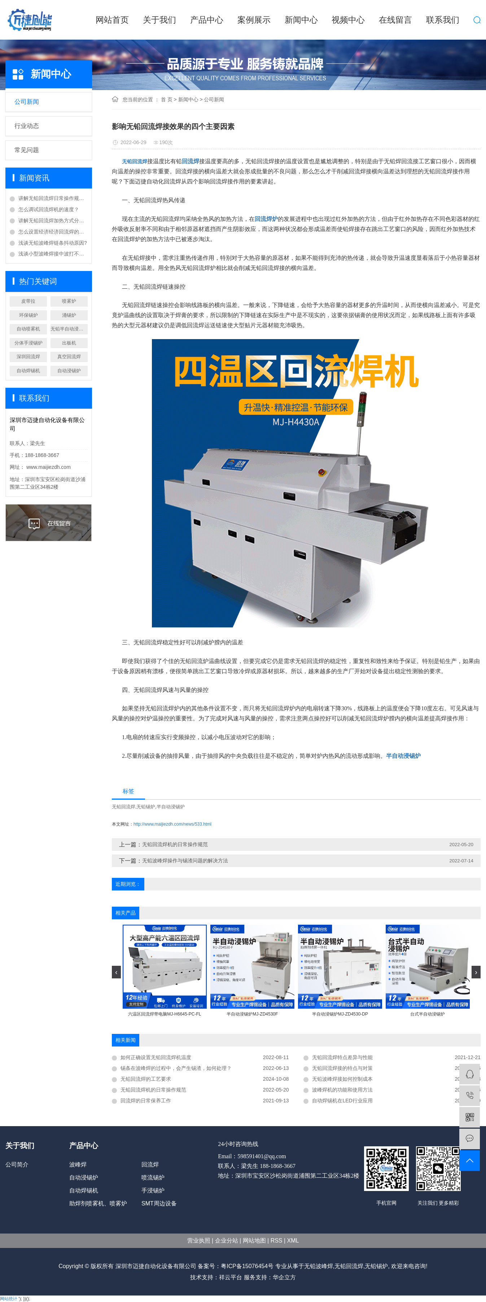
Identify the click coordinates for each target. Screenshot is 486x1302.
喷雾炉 (69, 301)
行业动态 (26, 126)
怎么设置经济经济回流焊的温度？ (53, 232)
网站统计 (8, 1298)
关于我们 (159, 20)
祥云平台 (230, 1277)
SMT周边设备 (159, 1203)
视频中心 (348, 20)
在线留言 (395, 20)
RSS (277, 1240)
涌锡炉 (69, 315)
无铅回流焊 (123, 806)
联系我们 (442, 20)
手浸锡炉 (153, 1190)
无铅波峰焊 (318, 1266)
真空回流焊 (69, 356)
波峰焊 (78, 1164)
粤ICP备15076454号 (247, 1266)
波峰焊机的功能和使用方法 (342, 1090)
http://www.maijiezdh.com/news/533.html (172, 824)
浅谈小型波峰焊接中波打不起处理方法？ (53, 254)
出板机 (69, 343)
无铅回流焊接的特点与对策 (342, 1068)
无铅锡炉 (145, 806)
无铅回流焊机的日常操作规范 (175, 844)
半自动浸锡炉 (171, 806)
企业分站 (226, 1240)
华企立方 (284, 1277)
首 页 (166, 99)
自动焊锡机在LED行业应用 (342, 1100)
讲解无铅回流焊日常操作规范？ (53, 198)
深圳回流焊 (28, 356)
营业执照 (198, 1240)
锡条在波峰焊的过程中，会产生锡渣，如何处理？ (176, 1068)
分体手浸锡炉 (28, 343)
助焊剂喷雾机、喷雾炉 (98, 1203)
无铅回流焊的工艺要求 (146, 1079)
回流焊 (150, 1164)
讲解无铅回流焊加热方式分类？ (53, 220)
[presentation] (116, 972)
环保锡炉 (28, 315)
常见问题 (26, 150)
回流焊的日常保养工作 (146, 1100)
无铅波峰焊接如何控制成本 (342, 1079)
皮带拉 (28, 301)
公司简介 (17, 1164)
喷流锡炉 (153, 1177)
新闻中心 (301, 20)
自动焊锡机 (28, 370)
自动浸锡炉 (69, 370)
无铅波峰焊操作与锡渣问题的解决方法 (185, 860)
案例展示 (254, 20)
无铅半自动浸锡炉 (69, 329)
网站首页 (112, 20)
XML (293, 1240)
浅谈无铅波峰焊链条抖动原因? (52, 243)
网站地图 (254, 1240)
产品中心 (206, 20)
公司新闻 (26, 101)
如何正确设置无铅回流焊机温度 (156, 1057)
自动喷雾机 (28, 329)
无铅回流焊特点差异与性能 (342, 1057)
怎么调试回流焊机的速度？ (48, 209)
